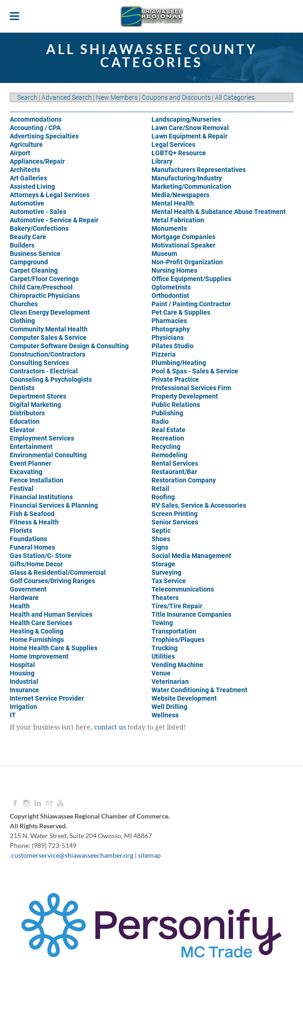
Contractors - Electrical (44, 371)
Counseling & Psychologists (51, 379)
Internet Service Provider (47, 698)
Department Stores (38, 396)
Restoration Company (184, 480)
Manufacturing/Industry (187, 178)
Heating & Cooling (36, 631)
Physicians (168, 337)
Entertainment (31, 446)
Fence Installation (36, 480)
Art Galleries (28, 178)
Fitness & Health (34, 522)
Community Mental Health (49, 329)
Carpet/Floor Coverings (44, 278)
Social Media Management (191, 555)
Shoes (161, 539)
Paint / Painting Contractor (191, 304)
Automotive (27, 203)
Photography (171, 329)
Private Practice (175, 379)
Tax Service (169, 581)
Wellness (165, 715)
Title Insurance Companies (191, 614)
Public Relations (176, 404)
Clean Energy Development (50, 312)
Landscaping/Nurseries (186, 119)
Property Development (185, 396)
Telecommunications (183, 589)
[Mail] (49, 803)
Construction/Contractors (47, 354)
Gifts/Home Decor (36, 564)
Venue (161, 673)
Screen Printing (175, 513)
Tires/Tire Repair (177, 606)
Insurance (24, 690)
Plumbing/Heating (179, 362)
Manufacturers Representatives (199, 169)
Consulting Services (39, 362)
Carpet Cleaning (34, 270)
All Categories (235, 97)
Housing (22, 673)
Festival (22, 488)
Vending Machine (177, 664)
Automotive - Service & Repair (54, 220)
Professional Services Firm (191, 388)
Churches (24, 304)
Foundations (28, 539)
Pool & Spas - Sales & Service (195, 371)
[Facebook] (15, 803)
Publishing (167, 413)
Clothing (22, 320)
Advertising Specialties (44, 136)
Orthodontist (170, 295)
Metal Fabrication (178, 220)
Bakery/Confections (39, 228)
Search (27, 97)
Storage (163, 564)
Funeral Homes (32, 547)
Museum (164, 253)
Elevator (22, 430)
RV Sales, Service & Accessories (199, 505)
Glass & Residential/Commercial (58, 572)
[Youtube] (60, 803)
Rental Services (175, 463)
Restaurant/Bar (174, 471)
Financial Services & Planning (54, 505)
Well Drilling (169, 706)
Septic (161, 530)
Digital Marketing (35, 404)
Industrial (24, 681)
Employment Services (42, 438)
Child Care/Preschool (41, 287)
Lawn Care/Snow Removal (190, 127)
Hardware (24, 597)
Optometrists (171, 287)
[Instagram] (26, 803)
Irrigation (23, 706)
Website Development (184, 698)
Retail (160, 488)
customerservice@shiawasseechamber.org (72, 855)
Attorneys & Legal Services (50, 195)
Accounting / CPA (35, 127)
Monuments (169, 228)
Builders (22, 245)
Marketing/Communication (191, 186)
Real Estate (169, 430)
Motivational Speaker (183, 245)
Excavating (26, 471)
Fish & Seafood (32, 513)
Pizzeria (164, 354)
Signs (160, 547)
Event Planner (30, 463)
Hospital (22, 664)
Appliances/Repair (37, 161)
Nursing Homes (174, 270)
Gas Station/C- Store (40, 555)
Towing (162, 622)
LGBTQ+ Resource (179, 153)
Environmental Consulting (48, 455)
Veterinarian (170, 681)
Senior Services (175, 522)
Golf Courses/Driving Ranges (52, 581)
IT (13, 715)
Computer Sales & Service (48, 337)
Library (162, 161)
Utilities (163, 656)
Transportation (174, 631)
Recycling (166, 446)
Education (25, 421)
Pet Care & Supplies (181, 312)
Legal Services (173, 144)
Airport (20, 153)
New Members (117, 97)
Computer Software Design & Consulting (69, 346)
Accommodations (36, 119)
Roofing (163, 497)
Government (28, 589)
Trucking (165, 648)
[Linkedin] (37, 803)
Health (20, 606)
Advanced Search (66, 97)
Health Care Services (41, 622)
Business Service (35, 253)
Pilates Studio (172, 346)
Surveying (166, 572)
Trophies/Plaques (178, 639)
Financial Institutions (41, 497)
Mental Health (173, 203)
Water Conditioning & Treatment (200, 690)
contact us (110, 727)
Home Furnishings (37, 639)
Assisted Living (32, 186)
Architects (25, 169)
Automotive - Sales (38, 211)
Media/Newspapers (180, 195)
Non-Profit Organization (187, 262)
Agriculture (26, 144)
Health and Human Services (51, 614)
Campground (29, 262)
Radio (160, 421)
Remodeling (169, 455)
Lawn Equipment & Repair (189, 136)
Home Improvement (39, 656)
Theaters (165, 597)
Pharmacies (169, 320)
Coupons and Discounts (176, 97)
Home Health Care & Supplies (53, 648)
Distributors (27, 413)
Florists (21, 530)
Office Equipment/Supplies (191, 278)
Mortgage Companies (183, 237)
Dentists (22, 388)
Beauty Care (28, 237)
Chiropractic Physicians (45, 295)
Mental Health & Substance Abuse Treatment (219, 211)
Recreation (168, 438)
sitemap (149, 855)
